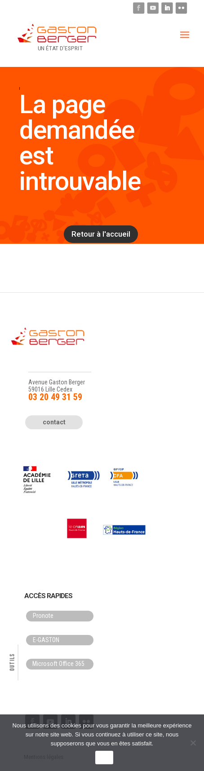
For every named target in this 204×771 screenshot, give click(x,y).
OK (104, 757)
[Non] (192, 742)
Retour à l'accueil (100, 233)
